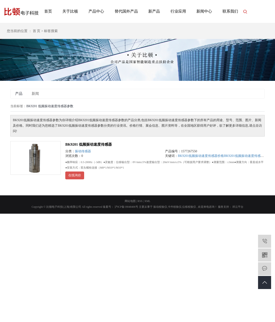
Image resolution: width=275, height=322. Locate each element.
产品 (18, 94)
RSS (140, 201)
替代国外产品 (126, 11)
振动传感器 (83, 151)
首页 (48, 11)
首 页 (37, 31)
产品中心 (96, 11)
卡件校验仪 (175, 206)
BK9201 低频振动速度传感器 (88, 144)
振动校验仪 (160, 206)
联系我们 (230, 11)
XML (147, 201)
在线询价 (74, 175)
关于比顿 (70, 11)
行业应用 (178, 11)
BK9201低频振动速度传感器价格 (201, 156)
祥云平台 (237, 206)
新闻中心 (204, 11)
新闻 (35, 94)
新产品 (154, 11)
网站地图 (130, 201)
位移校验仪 (189, 206)
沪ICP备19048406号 (126, 206)
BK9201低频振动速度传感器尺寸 (247, 156)
